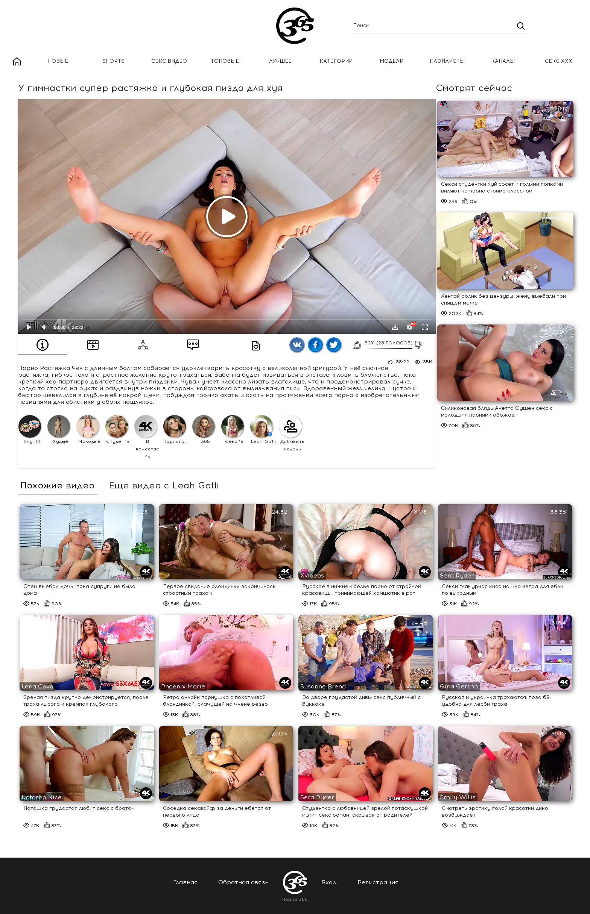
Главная (17, 61)
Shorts (113, 61)
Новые (58, 61)
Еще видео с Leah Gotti (164, 485)
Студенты (118, 429)
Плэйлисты (447, 61)
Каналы (503, 61)
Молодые (88, 429)
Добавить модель (291, 433)
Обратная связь (243, 882)
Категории (336, 61)
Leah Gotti (263, 429)
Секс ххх (558, 61)
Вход (329, 882)
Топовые (225, 61)
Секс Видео (169, 61)
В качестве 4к (146, 437)
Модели (391, 61)
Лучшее (280, 61)
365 (203, 429)
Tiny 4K (29, 429)
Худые (58, 429)
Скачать (395, 327)
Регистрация (377, 882)
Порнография (176, 429)
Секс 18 (232, 429)
